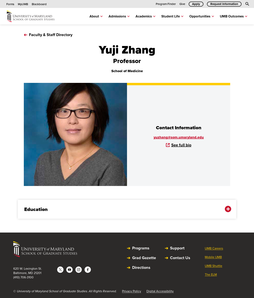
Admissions (119, 16)
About (96, 16)
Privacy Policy (131, 291)
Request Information (224, 4)
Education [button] (124, 209)
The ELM (211, 274)
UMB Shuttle (213, 266)
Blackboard (39, 4)
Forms (10, 4)
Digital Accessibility (160, 291)
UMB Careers (214, 248)
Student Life (172, 16)
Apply (196, 4)
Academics (145, 16)
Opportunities (201, 16)
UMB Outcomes (233, 16)
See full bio (178, 145)
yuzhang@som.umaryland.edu (179, 137)
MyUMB (23, 4)
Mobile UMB (213, 257)
